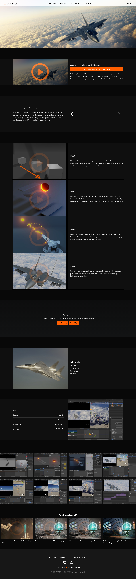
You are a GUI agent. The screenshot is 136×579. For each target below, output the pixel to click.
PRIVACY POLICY (81, 557)
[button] (72, 114)
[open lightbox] (16, 465)
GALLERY (88, 4)
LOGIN (129, 4)
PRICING (63, 4)
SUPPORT (52, 557)
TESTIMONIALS (75, 4)
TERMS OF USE (65, 557)
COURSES (52, 4)
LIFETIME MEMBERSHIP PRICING (97, 69)
